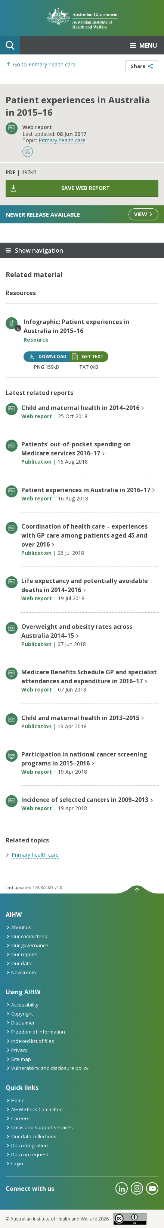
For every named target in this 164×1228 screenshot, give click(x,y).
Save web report (59, 188)
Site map (18, 1059)
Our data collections (31, 1136)
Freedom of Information (35, 1031)
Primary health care (62, 140)
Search (10, 45)
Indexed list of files (30, 1041)
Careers (18, 1118)
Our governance (27, 945)
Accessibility (22, 1004)
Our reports (22, 954)
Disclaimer (20, 1022)
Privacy (17, 1050)
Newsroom (21, 972)
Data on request (27, 1154)
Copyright (19, 1013)
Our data (18, 963)
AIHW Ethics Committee (34, 1109)
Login (14, 1163)
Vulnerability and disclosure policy (47, 1068)
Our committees (26, 936)
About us (18, 927)
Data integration (27, 1145)
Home (15, 1100)
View (143, 214)
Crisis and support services (39, 1127)
